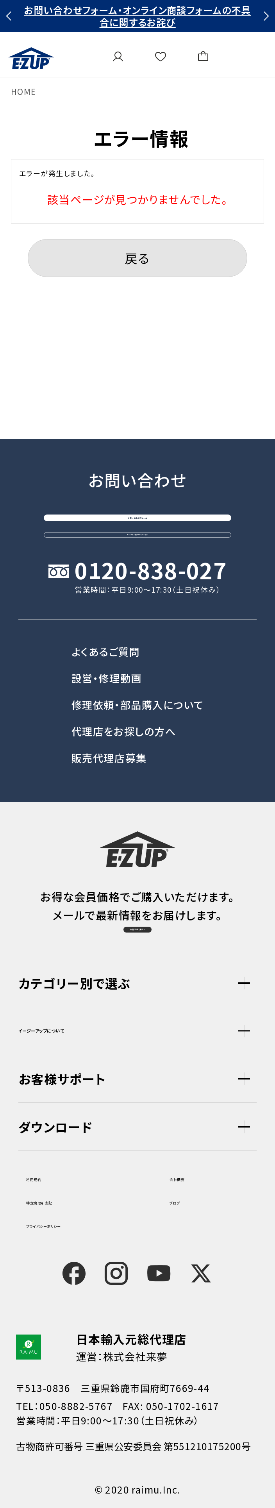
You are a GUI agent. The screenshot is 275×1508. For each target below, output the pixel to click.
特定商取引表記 (63, 1200)
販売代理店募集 (109, 713)
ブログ (184, 1200)
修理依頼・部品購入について (137, 660)
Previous (10, 16)
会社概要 (191, 1176)
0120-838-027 (151, 527)
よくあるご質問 (105, 607)
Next (264, 16)
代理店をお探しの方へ (123, 686)
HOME (23, 91)
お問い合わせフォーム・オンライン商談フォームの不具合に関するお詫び (137, 16)
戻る (137, 258)
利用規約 (47, 1176)
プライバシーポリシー (75, 1223)
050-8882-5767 (76, 1406)
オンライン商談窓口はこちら (137, 475)
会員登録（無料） (137, 913)
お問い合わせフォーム (137, 425)
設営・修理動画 (106, 633)
